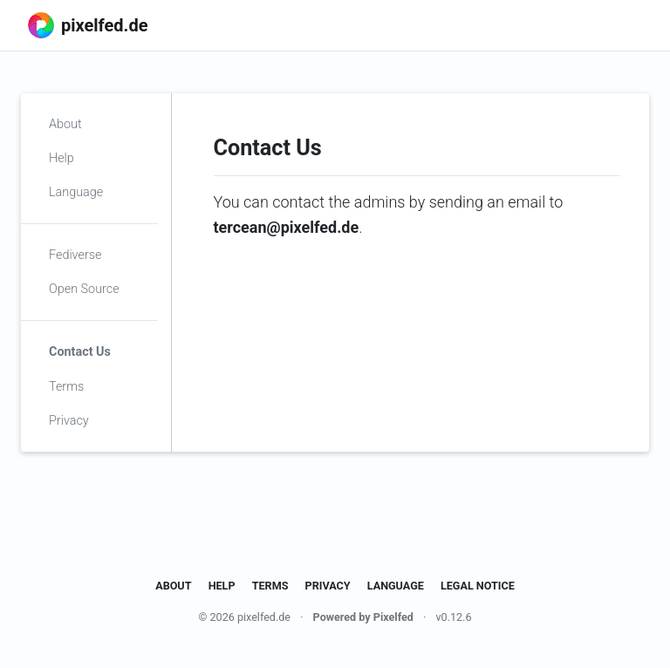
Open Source (84, 289)
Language (76, 192)
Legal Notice (478, 585)
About (65, 124)
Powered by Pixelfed (363, 617)
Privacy (69, 420)
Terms (66, 386)
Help (61, 158)
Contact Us (80, 351)
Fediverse (75, 255)
